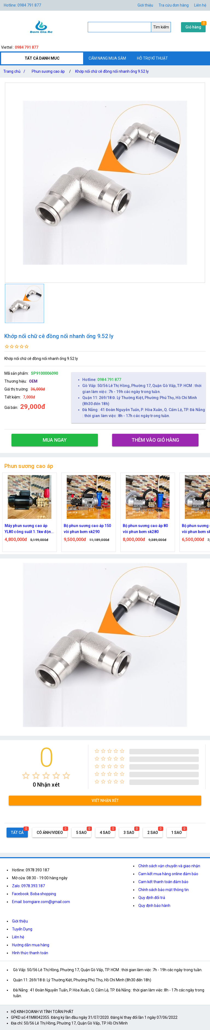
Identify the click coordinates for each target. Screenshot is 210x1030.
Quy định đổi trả (151, 897)
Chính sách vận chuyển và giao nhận (169, 866)
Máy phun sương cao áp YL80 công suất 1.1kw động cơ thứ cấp (29, 529)
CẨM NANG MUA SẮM (107, 58)
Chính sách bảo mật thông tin (163, 890)
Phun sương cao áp (48, 71)
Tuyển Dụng (22, 929)
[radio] (26, 775)
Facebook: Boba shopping (34, 894)
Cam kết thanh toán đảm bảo (163, 882)
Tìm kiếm (161, 27)
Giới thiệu (145, 5)
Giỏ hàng (193, 27)
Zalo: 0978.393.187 (28, 886)
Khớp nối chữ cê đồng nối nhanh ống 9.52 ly (112, 71)
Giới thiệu (20, 921)
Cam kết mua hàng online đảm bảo (168, 874)
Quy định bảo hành (154, 905)
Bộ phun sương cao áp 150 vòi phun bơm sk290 (87, 528)
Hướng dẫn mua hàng (30, 945)
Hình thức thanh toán (30, 953)
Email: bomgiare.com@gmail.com (41, 902)
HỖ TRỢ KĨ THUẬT (152, 58)
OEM (33, 381)
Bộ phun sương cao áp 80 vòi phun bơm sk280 (145, 528)
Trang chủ (15, 71)
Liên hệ (200, 5)
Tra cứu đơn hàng (174, 5)
